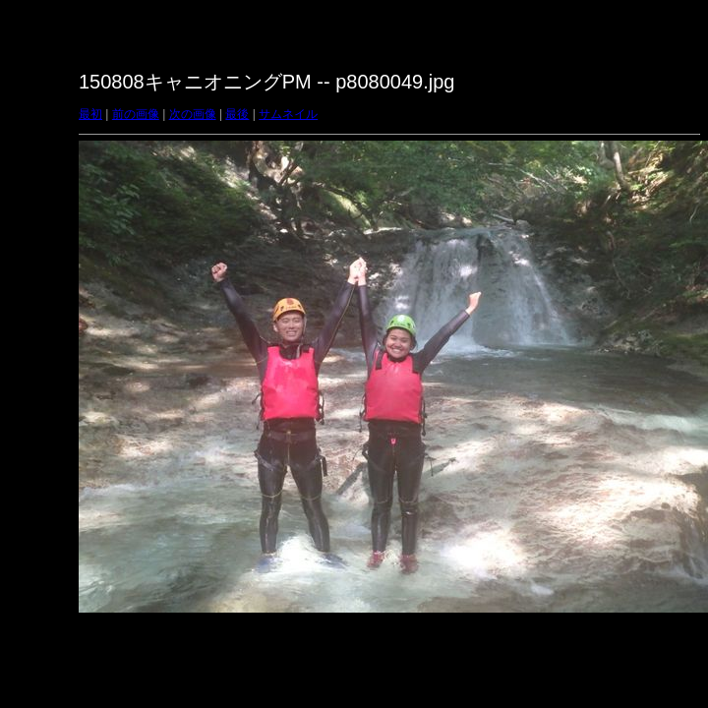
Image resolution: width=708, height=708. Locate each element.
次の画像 (192, 114)
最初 (90, 114)
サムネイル (288, 114)
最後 (237, 114)
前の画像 (135, 114)
